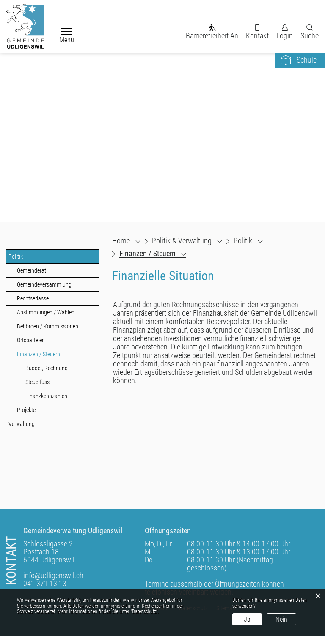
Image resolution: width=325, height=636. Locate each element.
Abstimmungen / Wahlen (45, 312)
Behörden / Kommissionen (47, 326)
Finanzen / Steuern (53, 354)
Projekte (26, 410)
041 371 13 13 (44, 583)
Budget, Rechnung (46, 368)
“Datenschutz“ (144, 611)
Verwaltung (21, 423)
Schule (307, 59)
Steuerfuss (37, 382)
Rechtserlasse (33, 298)
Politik (15, 256)
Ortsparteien (31, 340)
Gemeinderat (31, 270)
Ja (247, 619)
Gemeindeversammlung (44, 284)
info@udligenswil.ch (53, 575)
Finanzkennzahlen (46, 396)
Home (121, 241)
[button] (187, 241)
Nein (281, 619)
